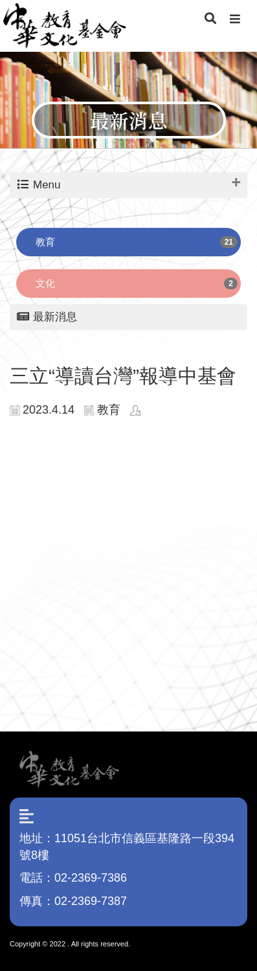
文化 (45, 283)
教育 (45, 241)
